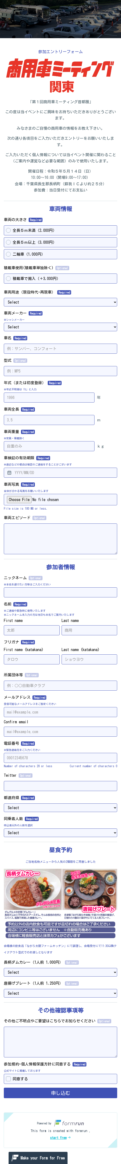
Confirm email (16, 722)
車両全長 (19, 409)
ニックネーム (23, 578)
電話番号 (19, 743)
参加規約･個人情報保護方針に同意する (45, 1064)
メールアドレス (25, 697)
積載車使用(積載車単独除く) (36, 268)
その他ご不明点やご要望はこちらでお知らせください (57, 1021)
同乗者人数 (21, 819)
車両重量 (19, 432)
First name (13, 620)
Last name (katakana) (81, 650)
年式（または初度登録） (33, 383)
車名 (15, 338)
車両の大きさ (23, 220)
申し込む (60, 1093)
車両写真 (19, 484)
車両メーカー (23, 313)
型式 (15, 360)
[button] (60, 1130)
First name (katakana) (23, 650)
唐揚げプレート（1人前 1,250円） (41, 983)
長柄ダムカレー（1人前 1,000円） (41, 962)
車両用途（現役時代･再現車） (37, 292)
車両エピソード (25, 518)
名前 (15, 604)
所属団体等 (21, 675)
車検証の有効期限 (27, 458)
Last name (70, 620)
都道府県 (19, 798)
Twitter (18, 775)
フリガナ (19, 642)
